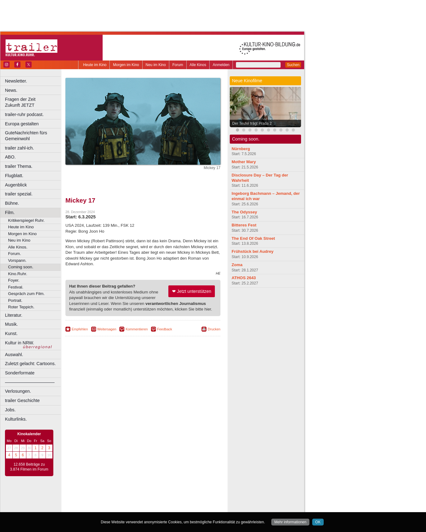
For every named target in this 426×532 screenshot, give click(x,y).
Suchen (293, 65)
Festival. (15, 287)
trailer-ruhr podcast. (24, 114)
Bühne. (12, 203)
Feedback (164, 329)
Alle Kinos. (17, 247)
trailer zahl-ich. (19, 147)
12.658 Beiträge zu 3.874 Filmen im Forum (29, 467)
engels (124, 502)
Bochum (95, 507)
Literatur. (13, 315)
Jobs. (10, 409)
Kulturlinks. (16, 419)
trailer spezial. (19, 193)
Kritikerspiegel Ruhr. (26, 220)
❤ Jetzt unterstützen (191, 291)
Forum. (14, 253)
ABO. (10, 156)
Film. (10, 212)
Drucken (214, 329)
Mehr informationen (290, 522)
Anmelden (221, 65)
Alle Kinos (198, 65)
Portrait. (15, 300)
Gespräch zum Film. (26, 293)
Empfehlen (80, 329)
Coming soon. (20, 267)
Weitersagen (107, 329)
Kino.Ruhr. (17, 273)
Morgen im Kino (126, 65)
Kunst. (11, 333)
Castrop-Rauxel (128, 507)
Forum (177, 65)
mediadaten (193, 497)
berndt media (116, 497)
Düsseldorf (170, 507)
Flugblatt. (14, 175)
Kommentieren (137, 329)
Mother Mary (244, 161)
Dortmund (151, 507)
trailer (143, 502)
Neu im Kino (156, 65)
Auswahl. (14, 354)
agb (178, 497)
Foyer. (14, 280)
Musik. (11, 324)
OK (318, 522)
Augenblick (16, 184)
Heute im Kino (94, 65)
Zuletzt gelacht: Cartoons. (30, 363)
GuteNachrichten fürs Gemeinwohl (26, 135)
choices (110, 502)
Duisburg (188, 507)
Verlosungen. (18, 391)
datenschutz (161, 497)
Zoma (237, 264)
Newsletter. (16, 80)
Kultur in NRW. (19, 342)
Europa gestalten (22, 123)
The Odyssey (244, 212)
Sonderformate (19, 372)
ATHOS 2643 (244, 277)
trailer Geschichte (22, 400)
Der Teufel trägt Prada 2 (252, 123)
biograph (93, 502)
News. (11, 90)
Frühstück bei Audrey (252, 251)
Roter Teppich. (21, 307)
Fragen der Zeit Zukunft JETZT (33, 102)
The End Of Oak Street (253, 238)
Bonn (108, 507)
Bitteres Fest (244, 225)
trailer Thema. (19, 166)
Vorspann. (17, 260)
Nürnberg (241, 148)
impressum (139, 497)
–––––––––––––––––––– (30, 382)
